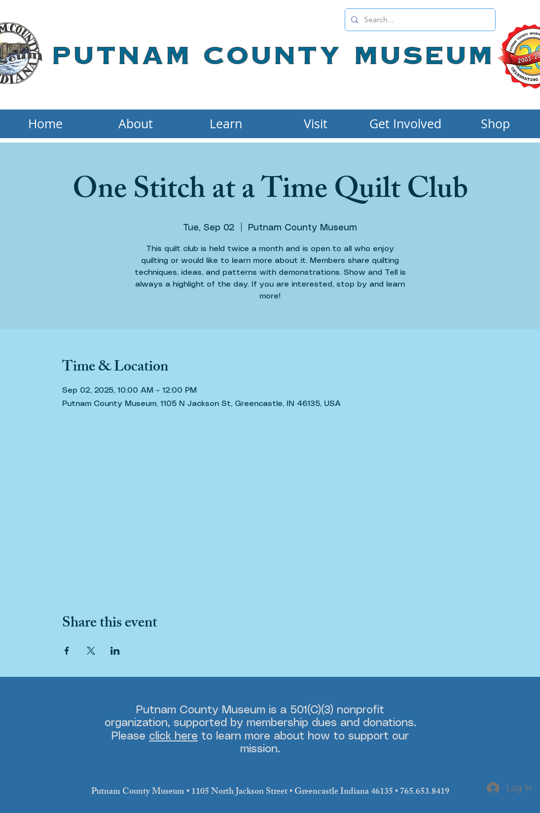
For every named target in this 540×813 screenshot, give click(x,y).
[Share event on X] (91, 651)
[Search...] (419, 20)
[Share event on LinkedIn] (115, 651)
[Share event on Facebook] (67, 651)
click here (173, 736)
